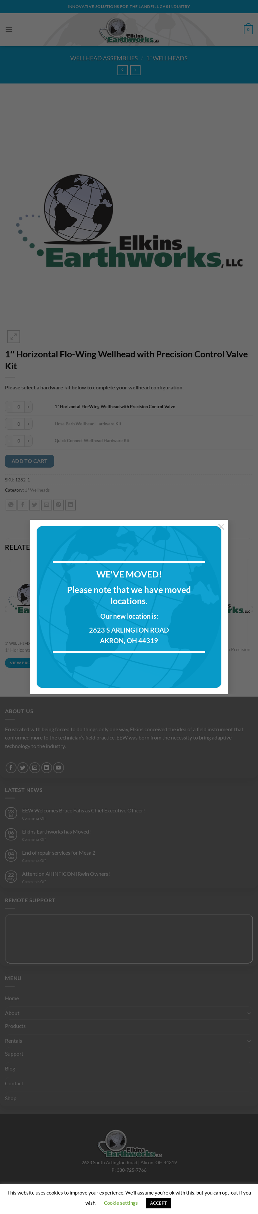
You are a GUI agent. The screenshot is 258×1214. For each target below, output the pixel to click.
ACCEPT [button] (158, 1203)
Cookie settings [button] (121, 1203)
